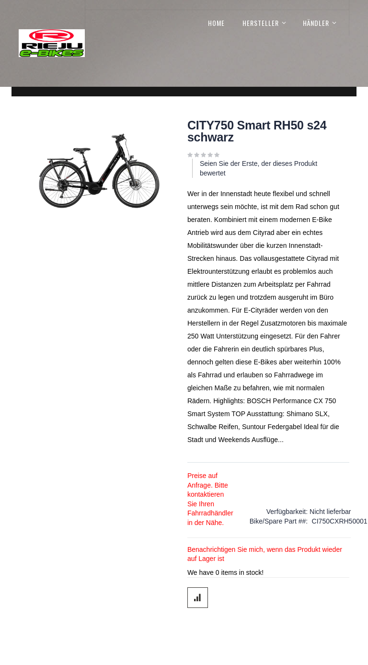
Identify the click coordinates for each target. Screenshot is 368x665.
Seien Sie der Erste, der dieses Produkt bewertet (258, 168)
